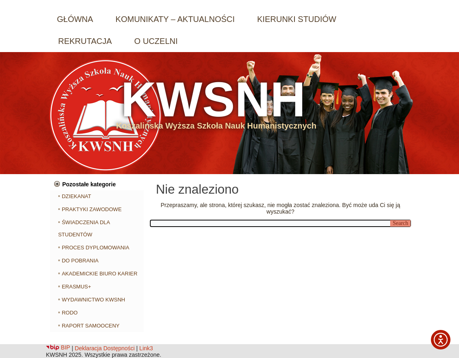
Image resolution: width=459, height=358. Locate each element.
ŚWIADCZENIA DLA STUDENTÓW (84, 228)
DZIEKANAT (76, 196)
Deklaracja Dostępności (105, 348)
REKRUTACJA (85, 41)
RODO (70, 313)
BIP (58, 347)
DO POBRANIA (80, 261)
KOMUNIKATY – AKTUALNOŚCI (175, 19)
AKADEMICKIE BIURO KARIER (100, 274)
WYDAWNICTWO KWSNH (93, 300)
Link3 (146, 348)
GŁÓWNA (75, 19)
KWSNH (213, 99)
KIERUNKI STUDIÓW (296, 19)
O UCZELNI (156, 41)
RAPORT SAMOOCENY (91, 326)
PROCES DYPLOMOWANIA (96, 247)
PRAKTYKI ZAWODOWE (92, 209)
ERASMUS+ (76, 287)
